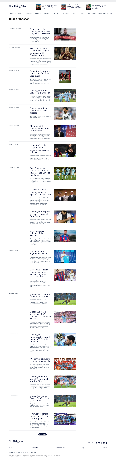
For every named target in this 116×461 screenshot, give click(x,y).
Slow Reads (66, 13)
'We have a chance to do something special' (40, 360)
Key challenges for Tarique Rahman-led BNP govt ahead (49, 7)
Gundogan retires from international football (39, 110)
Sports (37, 13)
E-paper (94, 13)
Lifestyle (46, 13)
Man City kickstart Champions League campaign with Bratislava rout (39, 51)
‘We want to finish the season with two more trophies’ (39, 416)
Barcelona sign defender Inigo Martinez (37, 233)
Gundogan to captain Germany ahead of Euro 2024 (40, 213)
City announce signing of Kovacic (39, 252)
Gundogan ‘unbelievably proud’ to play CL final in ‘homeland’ (40, 338)
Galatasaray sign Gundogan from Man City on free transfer (40, 31)
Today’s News (102, 13)
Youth (74, 13)
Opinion (19, 13)
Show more (42, 434)
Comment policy (60, 447)
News (11, 13)
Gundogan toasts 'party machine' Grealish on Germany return (40, 315)
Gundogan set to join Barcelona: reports (40, 295)
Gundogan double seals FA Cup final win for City (39, 378)
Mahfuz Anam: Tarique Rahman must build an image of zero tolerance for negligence (74, 7)
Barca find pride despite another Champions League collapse (39, 148)
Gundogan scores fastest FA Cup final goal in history (39, 398)
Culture (56, 13)
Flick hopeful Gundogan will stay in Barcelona (39, 128)
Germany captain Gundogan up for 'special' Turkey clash (40, 192)
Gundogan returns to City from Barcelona (40, 91)
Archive (105, 447)
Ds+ (82, 13)
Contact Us (35, 447)
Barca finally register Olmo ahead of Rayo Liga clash (40, 73)
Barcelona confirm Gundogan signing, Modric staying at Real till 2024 (39, 273)
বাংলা (89, 13)
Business (28, 13)
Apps (83, 447)
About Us (11, 447)
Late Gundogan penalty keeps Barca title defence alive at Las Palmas (40, 171)
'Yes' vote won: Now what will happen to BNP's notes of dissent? (99, 7)
